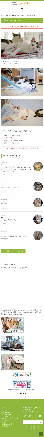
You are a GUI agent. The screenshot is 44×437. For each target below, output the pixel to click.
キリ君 (3, 131)
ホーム (4, 410)
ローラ (3, 233)
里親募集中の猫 (6, 414)
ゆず (2, 217)
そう (2, 201)
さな (2, 185)
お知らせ (4, 422)
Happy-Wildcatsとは (7, 412)
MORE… (5, 174)
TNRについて (6, 420)
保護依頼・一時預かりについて (11, 418)
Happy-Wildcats (22, 393)
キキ (2, 164)
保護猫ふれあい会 (7, 424)
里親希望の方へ (6, 416)
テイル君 (8, 131)
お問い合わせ (6, 426)
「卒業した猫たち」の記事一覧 (14, 251)
